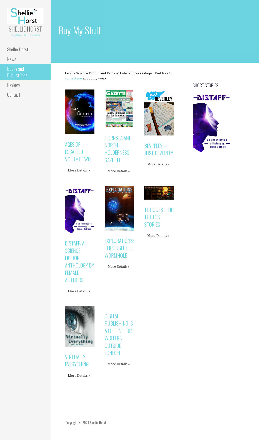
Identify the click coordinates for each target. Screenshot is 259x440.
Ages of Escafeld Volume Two (78, 151)
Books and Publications (17, 71)
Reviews (14, 84)
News (11, 58)
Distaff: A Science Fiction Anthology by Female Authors (79, 261)
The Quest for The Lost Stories (159, 217)
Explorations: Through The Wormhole (119, 248)
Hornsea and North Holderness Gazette (118, 149)
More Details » (79, 170)
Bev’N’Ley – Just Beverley (158, 149)
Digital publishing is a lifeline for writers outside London (119, 334)
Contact (13, 94)
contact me (73, 78)
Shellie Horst (25, 28)
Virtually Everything (77, 360)
